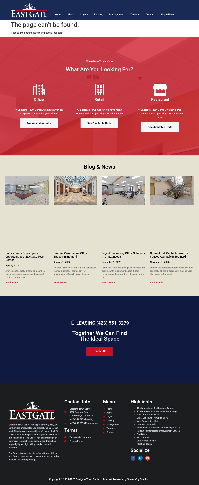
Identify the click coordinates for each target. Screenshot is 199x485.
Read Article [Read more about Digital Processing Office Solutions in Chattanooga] (108, 282)
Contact (150, 14)
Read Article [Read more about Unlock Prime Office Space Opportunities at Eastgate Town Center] (11, 282)
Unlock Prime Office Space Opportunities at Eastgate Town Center (24, 256)
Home (58, 14)
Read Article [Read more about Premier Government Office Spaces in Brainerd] (60, 282)
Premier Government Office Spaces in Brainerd (71, 255)
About (70, 14)
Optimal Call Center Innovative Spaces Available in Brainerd (169, 255)
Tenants (134, 14)
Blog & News (167, 14)
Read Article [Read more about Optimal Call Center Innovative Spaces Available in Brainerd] (156, 282)
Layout (84, 14)
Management (116, 14)
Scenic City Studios (138, 479)
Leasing (98, 14)
